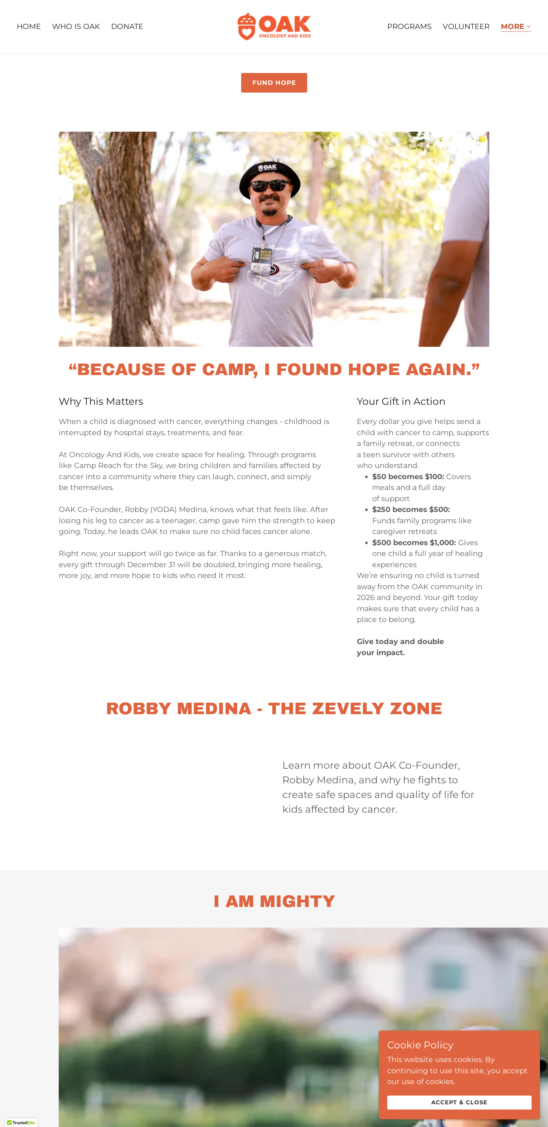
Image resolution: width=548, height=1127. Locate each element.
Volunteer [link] (466, 26)
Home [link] (29, 26)
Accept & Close (470, 1102)
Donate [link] (127, 26)
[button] (516, 27)
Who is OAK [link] (76, 26)
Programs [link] (409, 26)
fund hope (274, 83)
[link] (273, 26)
